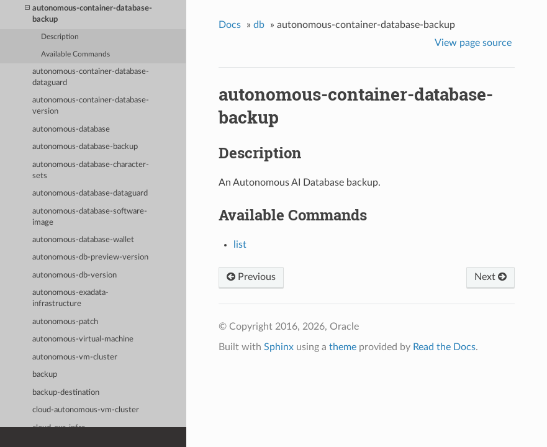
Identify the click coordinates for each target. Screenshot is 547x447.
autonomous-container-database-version (90, 105)
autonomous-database (71, 129)
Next (490, 277)
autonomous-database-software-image (89, 217)
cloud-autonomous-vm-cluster (85, 410)
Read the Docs (444, 347)
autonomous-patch (65, 322)
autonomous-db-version (74, 275)
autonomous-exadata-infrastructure (70, 298)
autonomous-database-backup (85, 147)
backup (44, 375)
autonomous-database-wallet (83, 240)
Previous (251, 277)
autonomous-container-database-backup (88, 13)
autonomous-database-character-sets (90, 170)
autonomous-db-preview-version (90, 257)
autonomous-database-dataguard (90, 193)
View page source (473, 43)
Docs (230, 25)
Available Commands (75, 54)
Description (60, 37)
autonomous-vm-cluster (74, 357)
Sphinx (279, 347)
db (258, 25)
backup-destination (65, 393)
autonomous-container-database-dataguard (90, 77)
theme (342, 347)
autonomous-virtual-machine (82, 339)
